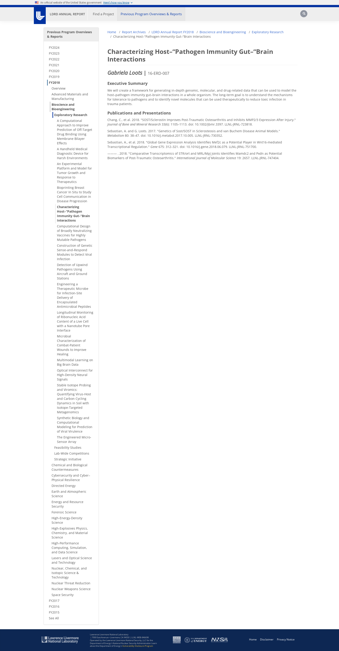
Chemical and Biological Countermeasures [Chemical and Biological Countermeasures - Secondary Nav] (69, 467)
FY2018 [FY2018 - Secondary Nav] (54, 82)
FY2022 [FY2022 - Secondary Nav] (54, 59)
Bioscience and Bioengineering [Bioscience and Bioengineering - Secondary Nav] (63, 106)
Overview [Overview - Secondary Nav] (58, 88)
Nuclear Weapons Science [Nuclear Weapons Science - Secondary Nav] (71, 589)
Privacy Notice (286, 639)
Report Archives (134, 32)
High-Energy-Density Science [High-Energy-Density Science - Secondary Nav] (67, 520)
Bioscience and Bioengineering (223, 32)
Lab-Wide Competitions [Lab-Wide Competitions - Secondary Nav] (71, 453)
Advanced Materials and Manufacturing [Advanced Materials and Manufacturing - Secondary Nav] (70, 96)
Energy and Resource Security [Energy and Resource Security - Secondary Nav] (67, 504)
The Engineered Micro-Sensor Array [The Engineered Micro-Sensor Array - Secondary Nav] (74, 439)
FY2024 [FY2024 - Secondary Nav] (54, 47)
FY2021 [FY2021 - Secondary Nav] (54, 65)
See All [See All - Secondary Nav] (54, 618)
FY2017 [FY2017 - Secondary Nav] (54, 600)
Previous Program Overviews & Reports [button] (151, 14)
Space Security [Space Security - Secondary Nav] (63, 595)
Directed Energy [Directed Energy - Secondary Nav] (64, 486)
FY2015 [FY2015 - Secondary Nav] (54, 612)
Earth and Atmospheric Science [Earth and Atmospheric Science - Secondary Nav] (69, 493)
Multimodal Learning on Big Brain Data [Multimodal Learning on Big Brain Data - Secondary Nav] (75, 362)
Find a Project (103, 14)
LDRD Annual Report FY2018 (173, 32)
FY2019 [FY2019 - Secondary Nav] (54, 77)
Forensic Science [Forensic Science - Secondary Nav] (64, 512)
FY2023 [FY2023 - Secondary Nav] (54, 53)
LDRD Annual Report (67, 14)
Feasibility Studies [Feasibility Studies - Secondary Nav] (67, 447)
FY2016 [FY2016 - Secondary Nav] (54, 606)
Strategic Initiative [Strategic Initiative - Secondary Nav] (67, 459)
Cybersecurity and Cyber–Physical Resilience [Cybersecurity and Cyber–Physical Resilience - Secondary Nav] (71, 477)
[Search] (304, 15)
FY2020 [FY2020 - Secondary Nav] (54, 71)
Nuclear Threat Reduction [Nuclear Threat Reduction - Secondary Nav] (71, 583)
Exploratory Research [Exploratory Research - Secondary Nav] (70, 115)
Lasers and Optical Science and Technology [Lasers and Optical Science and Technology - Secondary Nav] (72, 560)
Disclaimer (267, 639)
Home (111, 32)
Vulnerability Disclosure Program (137, 645)
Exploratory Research (268, 32)
